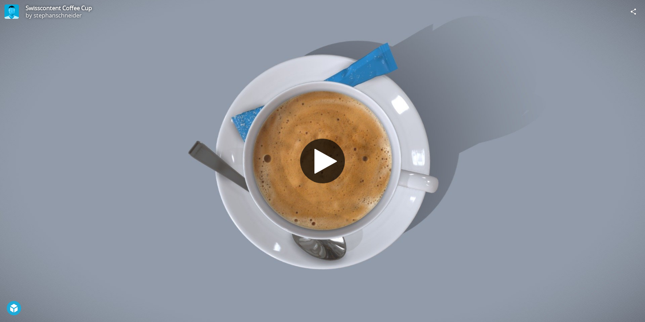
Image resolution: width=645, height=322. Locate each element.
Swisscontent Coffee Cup (59, 8)
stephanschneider (58, 15)
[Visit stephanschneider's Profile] (11, 11)
